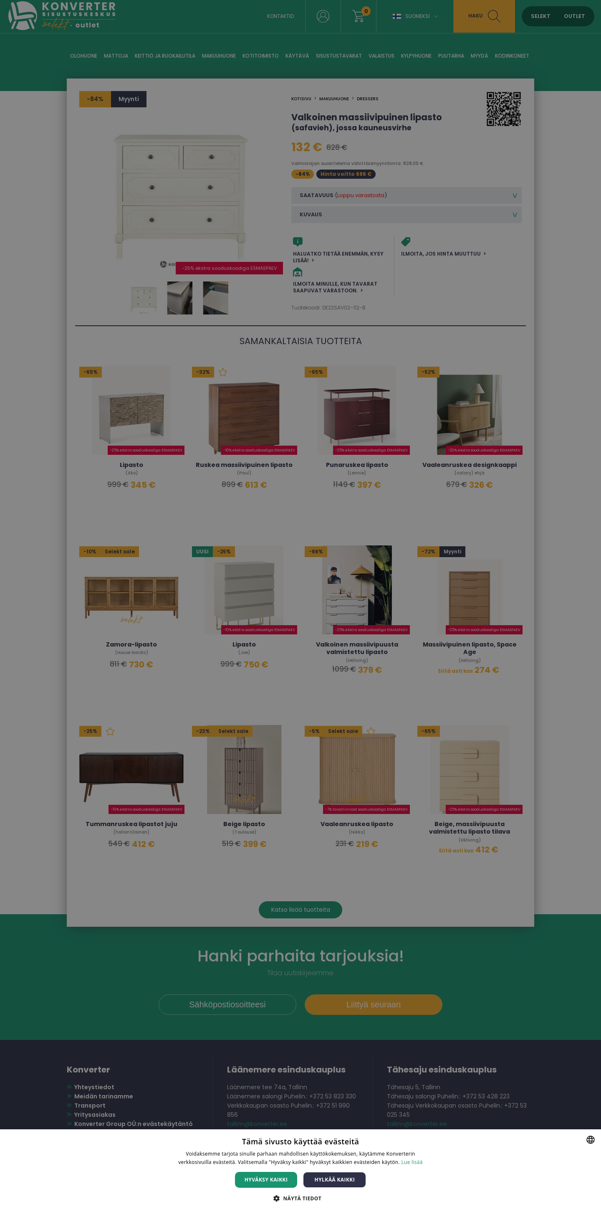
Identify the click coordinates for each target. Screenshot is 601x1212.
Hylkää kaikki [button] (335, 1179)
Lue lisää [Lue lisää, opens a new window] (411, 1162)
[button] (300, 1198)
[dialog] (300, 606)
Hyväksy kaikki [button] (266, 1179)
